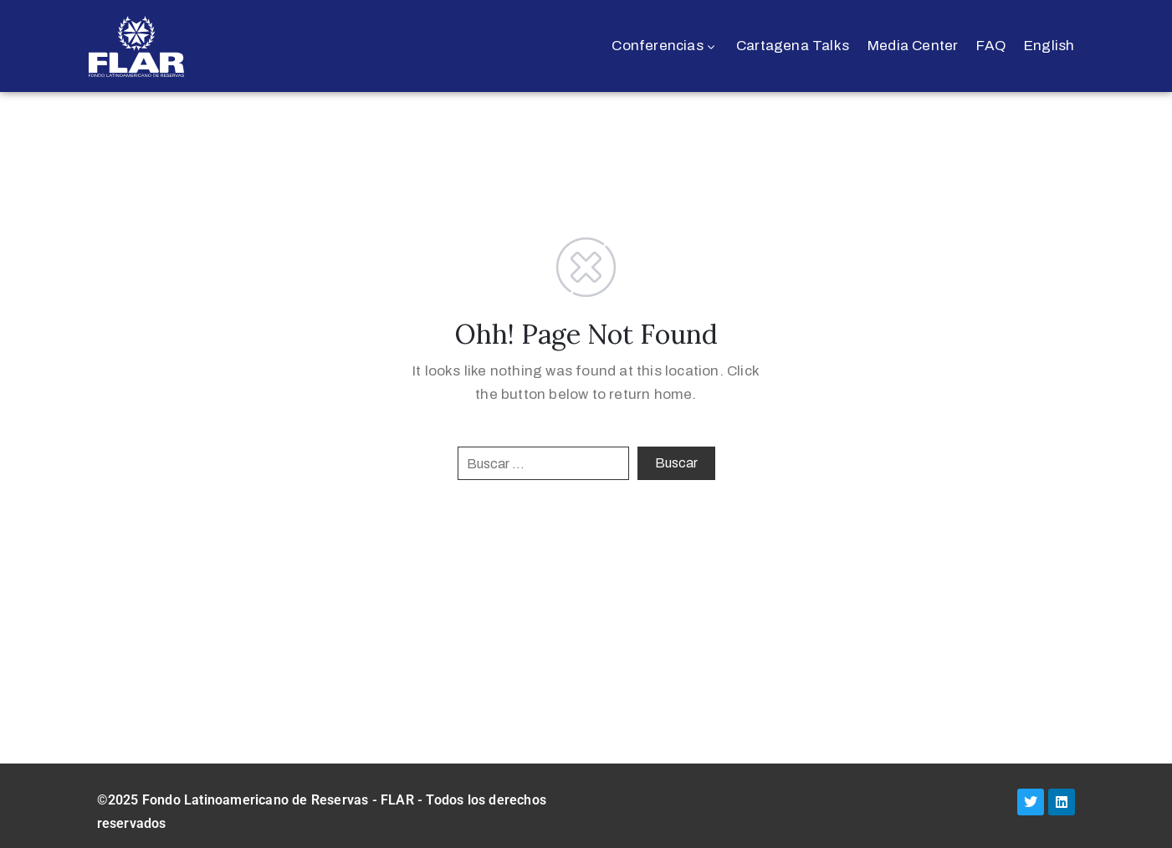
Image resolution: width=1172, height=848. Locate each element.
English (1049, 46)
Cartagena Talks (792, 46)
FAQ (991, 46)
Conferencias (665, 46)
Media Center (912, 46)
